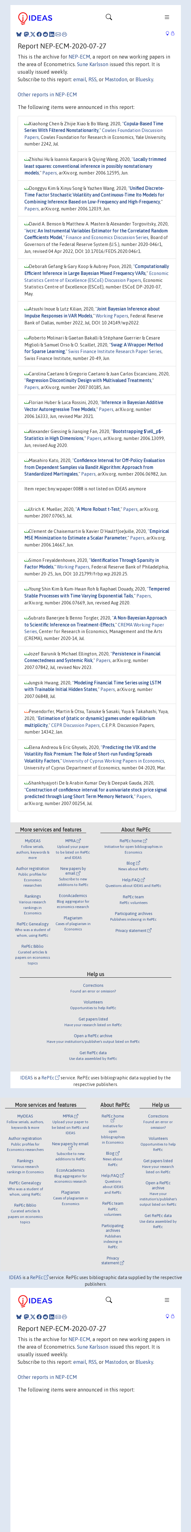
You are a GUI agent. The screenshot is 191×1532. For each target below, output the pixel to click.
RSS (92, 79)
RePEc (50, 1077)
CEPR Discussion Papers (75, 725)
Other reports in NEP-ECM (47, 94)
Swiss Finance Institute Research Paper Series (115, 351)
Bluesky (144, 79)
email (79, 79)
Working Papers (112, 315)
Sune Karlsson (92, 64)
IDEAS (26, 1077)
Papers (49, 172)
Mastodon (116, 79)
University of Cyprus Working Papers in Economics (113, 760)
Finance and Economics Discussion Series (107, 237)
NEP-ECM (79, 57)
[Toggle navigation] (109, 18)
